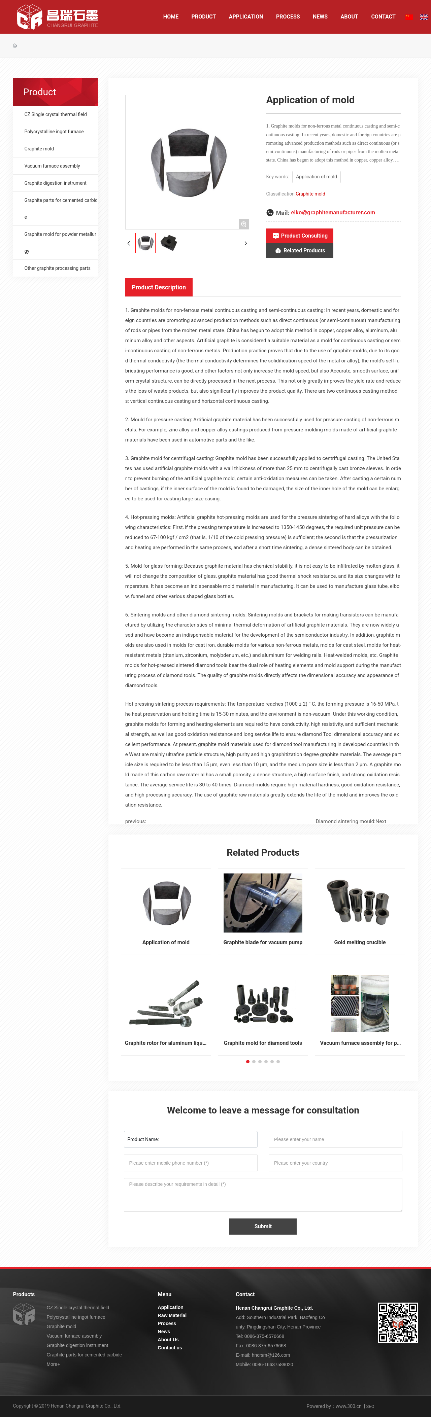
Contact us (170, 1347)
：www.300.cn (346, 1406)
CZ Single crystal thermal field (77, 1307)
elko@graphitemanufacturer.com (333, 212)
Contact (245, 1294)
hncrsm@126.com (271, 1355)
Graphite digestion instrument (77, 1345)
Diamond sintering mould (345, 821)
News (164, 1331)
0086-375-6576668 (264, 1336)
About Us (168, 1339)
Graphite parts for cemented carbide (84, 1354)
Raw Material (172, 1315)
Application (171, 1307)
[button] (248, 1061)
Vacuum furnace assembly (74, 1336)
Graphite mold (310, 194)
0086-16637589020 (272, 1364)
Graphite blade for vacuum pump (263, 942)
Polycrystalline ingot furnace (75, 1317)
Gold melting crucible (360, 942)
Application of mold (166, 942)
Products (24, 1294)
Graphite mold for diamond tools (263, 1043)
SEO (370, 1406)
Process (167, 1323)
